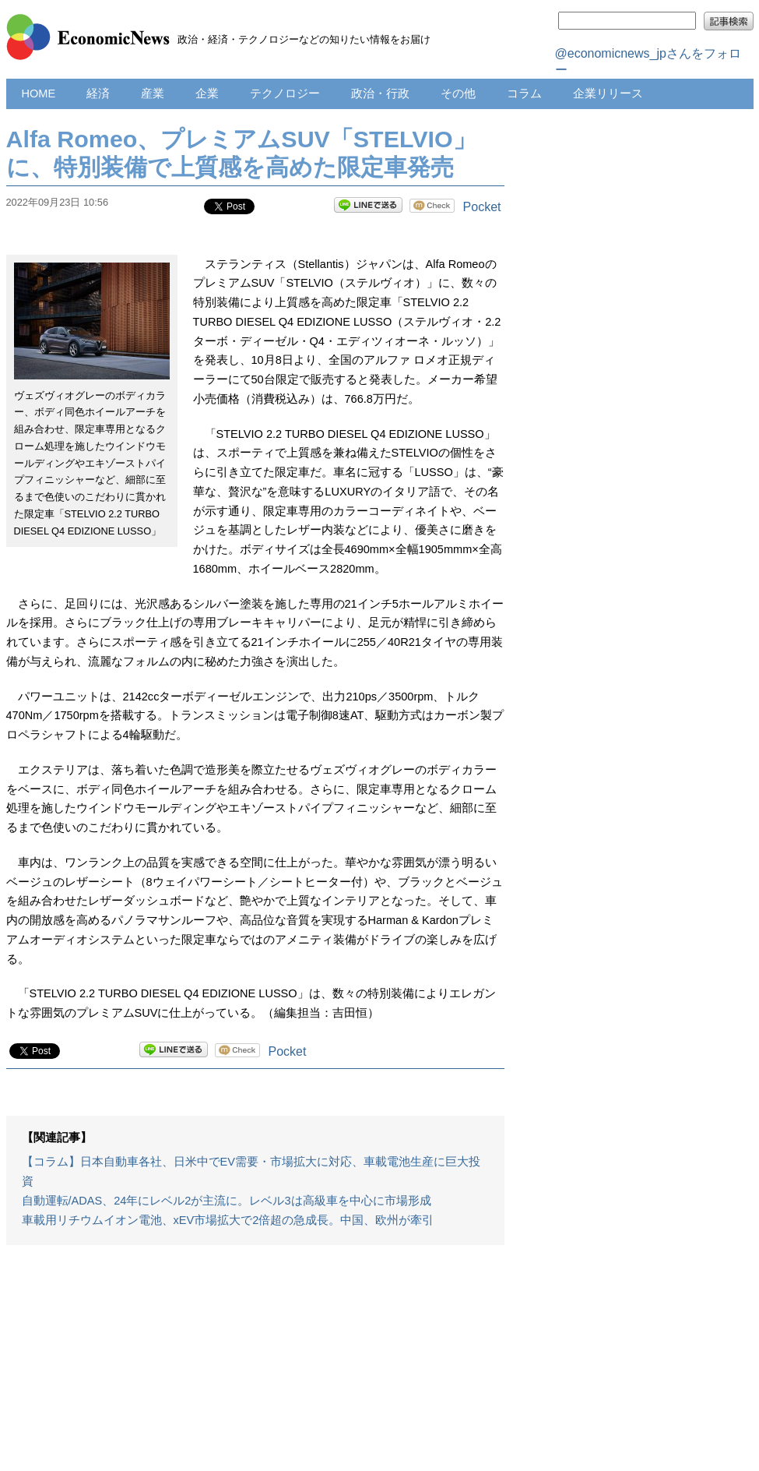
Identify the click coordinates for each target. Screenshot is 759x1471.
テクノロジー (285, 93)
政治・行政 (380, 93)
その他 (458, 93)
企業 (207, 93)
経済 (98, 93)
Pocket (482, 206)
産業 (152, 93)
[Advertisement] (255, 1365)
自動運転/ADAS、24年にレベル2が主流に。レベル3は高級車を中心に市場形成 (226, 1200)
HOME (39, 93)
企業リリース (608, 93)
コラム (524, 93)
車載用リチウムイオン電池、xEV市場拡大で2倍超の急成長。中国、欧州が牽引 (228, 1220)
